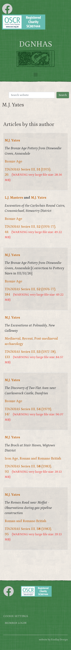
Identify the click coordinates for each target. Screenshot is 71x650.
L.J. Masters (14, 198)
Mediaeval (13, 339)
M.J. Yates (12, 140)
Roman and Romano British (40, 459)
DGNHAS (35, 44)
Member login (15, 623)
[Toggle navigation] (35, 74)
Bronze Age (13, 161)
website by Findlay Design (53, 639)
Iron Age (11, 459)
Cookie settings (15, 616)
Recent (27, 339)
